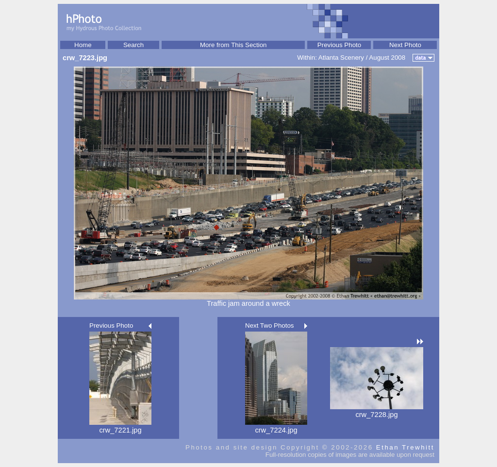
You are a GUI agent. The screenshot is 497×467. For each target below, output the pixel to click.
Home (83, 45)
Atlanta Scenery (341, 57)
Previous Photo (339, 45)
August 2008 (387, 57)
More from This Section (233, 45)
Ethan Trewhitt (405, 447)
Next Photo (405, 45)
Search (133, 45)
